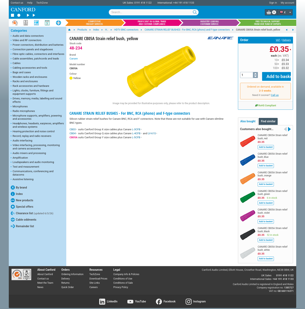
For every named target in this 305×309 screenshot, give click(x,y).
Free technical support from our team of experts (267, 23)
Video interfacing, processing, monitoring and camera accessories (35, 147)
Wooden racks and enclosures (29, 77)
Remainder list (22, 226)
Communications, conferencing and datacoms (32, 173)
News (40, 284)
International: (165, 2)
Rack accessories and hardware (30, 86)
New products (22, 200)
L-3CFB (137, 129)
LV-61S (153, 133)
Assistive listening (22, 179)
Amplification (19, 158)
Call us (275, 92)
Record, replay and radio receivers (31, 136)
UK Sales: (128, 2)
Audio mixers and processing (28, 153)
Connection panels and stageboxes (32, 49)
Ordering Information (72, 271)
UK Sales (266, 272)
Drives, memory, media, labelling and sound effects (36, 100)
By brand (19, 188)
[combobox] (154, 12)
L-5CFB (137, 137)
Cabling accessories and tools (29, 68)
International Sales (260, 275)
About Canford (45, 271)
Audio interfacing (21, 141)
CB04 (73, 133)
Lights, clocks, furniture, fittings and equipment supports (32, 92)
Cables (16, 63)
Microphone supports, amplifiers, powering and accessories (36, 117)
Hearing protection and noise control (33, 131)
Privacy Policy (120, 284)
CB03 (73, 129)
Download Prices (98, 275)
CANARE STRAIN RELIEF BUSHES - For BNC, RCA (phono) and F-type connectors (129, 113)
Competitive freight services (94, 23)
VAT (278, 40)
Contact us (17, 2)
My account (287, 2)
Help (30, 2)
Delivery (286, 40)
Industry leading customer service (209, 23)
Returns (65, 280)
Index (17, 194)
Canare (73, 58)
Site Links (94, 280)
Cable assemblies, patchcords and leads (35, 59)
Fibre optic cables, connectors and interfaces (37, 54)
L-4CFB (137, 133)
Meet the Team (45, 280)
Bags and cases (21, 72)
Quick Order (67, 284)
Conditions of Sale (123, 280)
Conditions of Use (122, 275)
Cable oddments (23, 220)
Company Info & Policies (126, 271)
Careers (93, 284)
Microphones (19, 107)
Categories (19, 31)
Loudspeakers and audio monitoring (32, 162)
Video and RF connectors (26, 40)
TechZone (42, 2)
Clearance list (32, 213)
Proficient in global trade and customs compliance (152, 23)
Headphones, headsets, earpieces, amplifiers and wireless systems (37, 125)
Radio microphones (23, 111)
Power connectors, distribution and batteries (37, 45)
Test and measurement (25, 167)
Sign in (273, 2)
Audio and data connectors (27, 36)
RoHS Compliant (265, 102)
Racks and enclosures (24, 81)
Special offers (22, 207)
